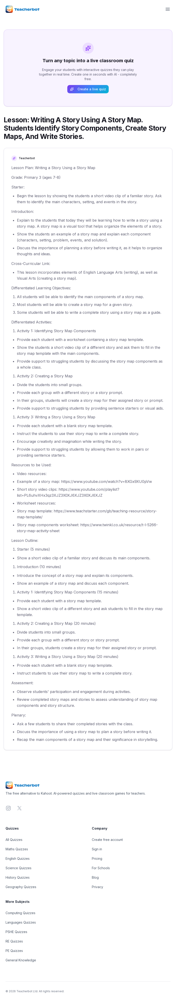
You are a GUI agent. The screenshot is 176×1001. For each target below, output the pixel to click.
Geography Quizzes (21, 887)
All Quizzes (14, 840)
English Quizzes (18, 858)
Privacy (97, 887)
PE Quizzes (14, 951)
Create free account (107, 840)
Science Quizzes (18, 868)
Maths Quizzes (17, 849)
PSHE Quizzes (16, 932)
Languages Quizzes (21, 922)
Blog (95, 877)
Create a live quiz (88, 89)
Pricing (97, 858)
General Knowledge (21, 960)
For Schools (101, 868)
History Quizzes (18, 877)
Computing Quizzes (20, 913)
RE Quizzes (14, 941)
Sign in (97, 849)
